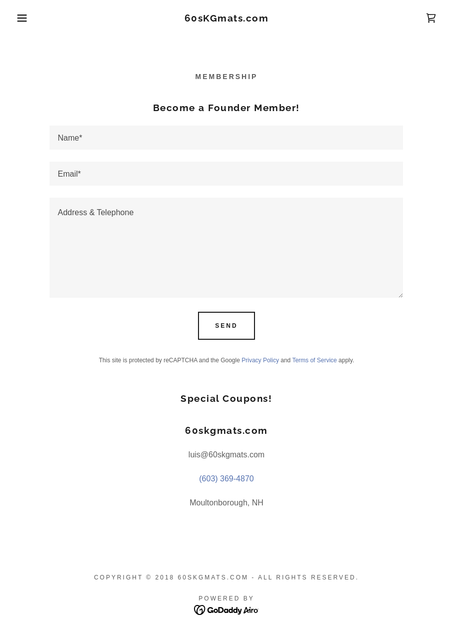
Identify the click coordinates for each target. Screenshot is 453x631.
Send (226, 325)
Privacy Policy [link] (260, 360)
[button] (23, 18)
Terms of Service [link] (314, 360)
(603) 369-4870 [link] (226, 478)
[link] (227, 19)
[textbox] (226, 138)
